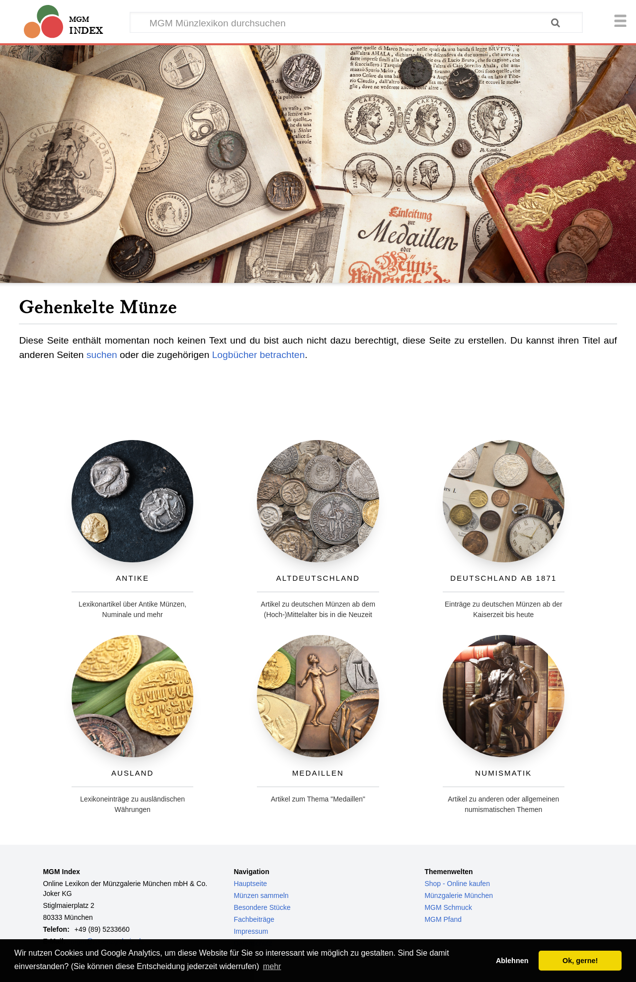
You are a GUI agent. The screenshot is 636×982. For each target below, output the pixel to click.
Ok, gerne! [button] (580, 961)
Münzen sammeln (261, 895)
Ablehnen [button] (512, 961)
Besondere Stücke (262, 907)
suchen (101, 355)
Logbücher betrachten (258, 355)
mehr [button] (272, 966)
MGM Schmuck (448, 907)
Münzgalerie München (458, 895)
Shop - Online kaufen (457, 884)
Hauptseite (250, 884)
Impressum (251, 931)
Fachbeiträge (254, 919)
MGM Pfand (443, 919)
